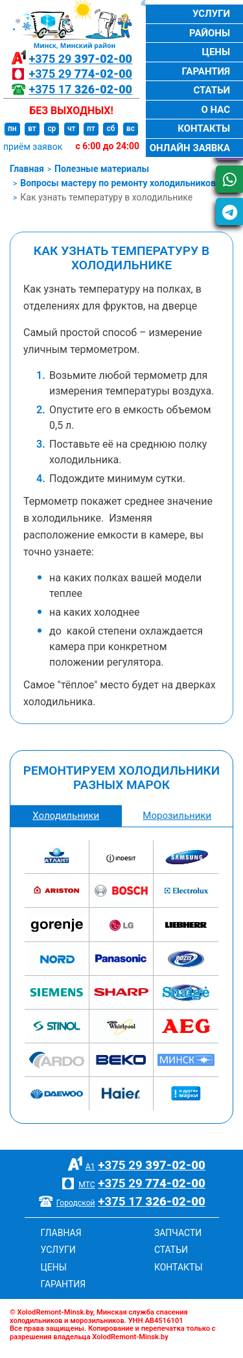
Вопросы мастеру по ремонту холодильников (118, 183)
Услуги (211, 13)
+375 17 (80, 89)
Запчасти (178, 1233)
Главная (27, 169)
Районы (209, 33)
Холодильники (65, 815)
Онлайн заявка (190, 148)
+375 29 (80, 59)
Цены (216, 52)
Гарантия (205, 71)
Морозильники (177, 815)
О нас (215, 109)
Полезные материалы (101, 169)
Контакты (204, 128)
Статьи (211, 90)
